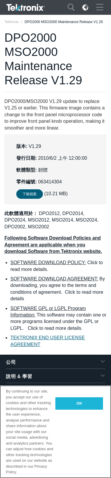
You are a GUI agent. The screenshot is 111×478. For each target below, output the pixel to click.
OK (79, 403)
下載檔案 (29, 194)
